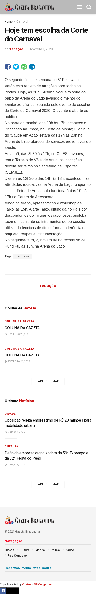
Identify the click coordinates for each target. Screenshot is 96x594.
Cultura (11, 446)
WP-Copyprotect (43, 584)
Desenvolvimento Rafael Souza (28, 568)
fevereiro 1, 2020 (41, 49)
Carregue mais (48, 381)
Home (9, 21)
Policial (55, 550)
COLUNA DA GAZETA (22, 328)
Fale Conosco (17, 555)
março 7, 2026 (15, 432)
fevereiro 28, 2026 (17, 334)
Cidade (10, 413)
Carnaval (22, 21)
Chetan (26, 584)
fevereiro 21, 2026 (17, 361)
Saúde (70, 550)
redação (16, 49)
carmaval (23, 256)
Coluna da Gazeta (19, 321)
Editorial (39, 550)
